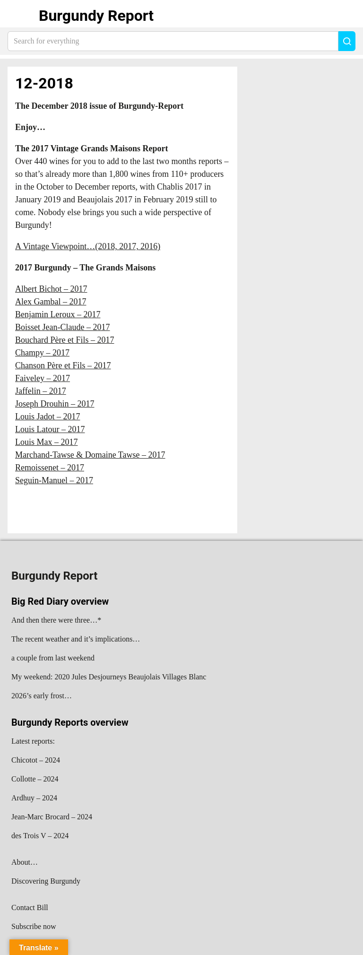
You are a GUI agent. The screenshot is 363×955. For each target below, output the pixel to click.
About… (24, 862)
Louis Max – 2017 (46, 442)
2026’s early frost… (41, 696)
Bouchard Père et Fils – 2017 (64, 340)
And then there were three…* (56, 620)
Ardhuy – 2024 (34, 798)
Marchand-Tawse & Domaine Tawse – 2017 (90, 455)
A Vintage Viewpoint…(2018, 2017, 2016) (87, 246)
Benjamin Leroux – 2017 (57, 314)
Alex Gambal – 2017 (50, 301)
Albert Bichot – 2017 (51, 289)
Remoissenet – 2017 (49, 467)
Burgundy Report (96, 16)
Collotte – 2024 (35, 779)
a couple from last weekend (53, 658)
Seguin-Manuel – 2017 (54, 480)
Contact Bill (29, 907)
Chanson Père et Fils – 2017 (63, 365)
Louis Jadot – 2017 (47, 416)
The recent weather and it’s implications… (75, 639)
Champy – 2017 (42, 352)
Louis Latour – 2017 (50, 429)
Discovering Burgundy (45, 881)
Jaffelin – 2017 (40, 391)
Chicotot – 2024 (35, 760)
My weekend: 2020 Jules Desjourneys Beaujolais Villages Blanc (108, 677)
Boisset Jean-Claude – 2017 (62, 327)
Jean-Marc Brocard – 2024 (51, 817)
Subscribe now (33, 926)
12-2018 (44, 83)
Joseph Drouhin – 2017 (55, 403)
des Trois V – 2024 (40, 836)
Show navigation (19, 15)
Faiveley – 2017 (42, 378)
